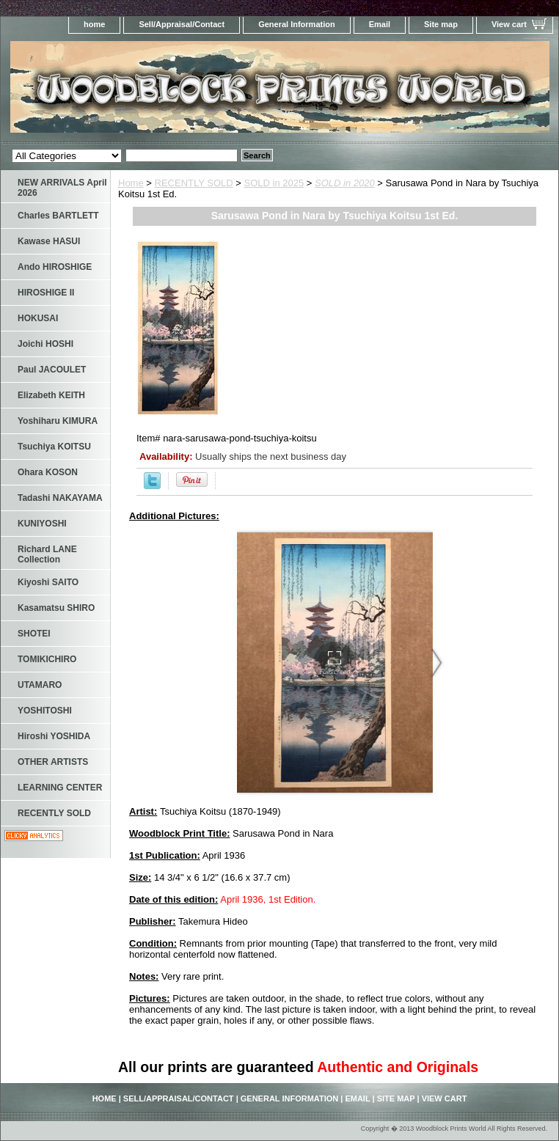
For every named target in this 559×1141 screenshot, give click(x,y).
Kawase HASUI (49, 241)
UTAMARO (40, 685)
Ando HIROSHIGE (55, 267)
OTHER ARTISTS (53, 762)
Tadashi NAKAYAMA (60, 498)
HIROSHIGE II (46, 292)
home (94, 24)
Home (131, 182)
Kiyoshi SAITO (48, 582)
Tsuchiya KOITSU (54, 446)
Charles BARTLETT (58, 215)
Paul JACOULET (52, 369)
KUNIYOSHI (42, 523)
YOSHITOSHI (45, 710)
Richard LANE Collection (47, 554)
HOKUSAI (38, 318)
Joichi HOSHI (45, 344)
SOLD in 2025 (274, 182)
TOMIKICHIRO (47, 659)
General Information (296, 24)
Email (379, 24)
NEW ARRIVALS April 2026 (62, 187)
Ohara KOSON (48, 472)
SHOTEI (34, 633)
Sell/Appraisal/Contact (181, 24)
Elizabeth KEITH (51, 395)
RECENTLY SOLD (194, 182)
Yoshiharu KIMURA (58, 421)
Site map (441, 24)
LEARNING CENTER (60, 787)
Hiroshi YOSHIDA (54, 736)
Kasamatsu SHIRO (56, 608)
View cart (509, 24)
